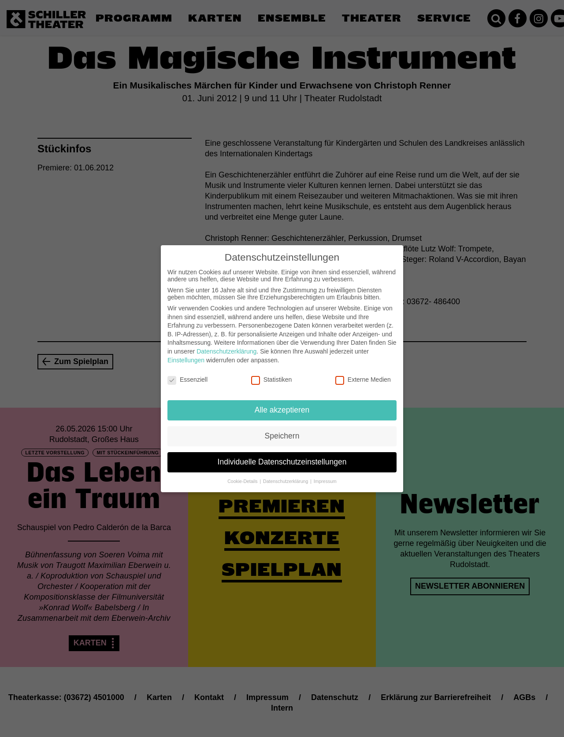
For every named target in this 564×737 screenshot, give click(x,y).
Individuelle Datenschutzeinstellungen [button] (282, 455)
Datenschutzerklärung (226, 345)
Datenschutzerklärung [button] (286, 475)
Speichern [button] (282, 429)
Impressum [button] (325, 475)
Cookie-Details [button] (243, 475)
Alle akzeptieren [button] (282, 403)
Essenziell (187, 373)
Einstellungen (185, 353)
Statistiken (271, 373)
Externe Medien (363, 373)
